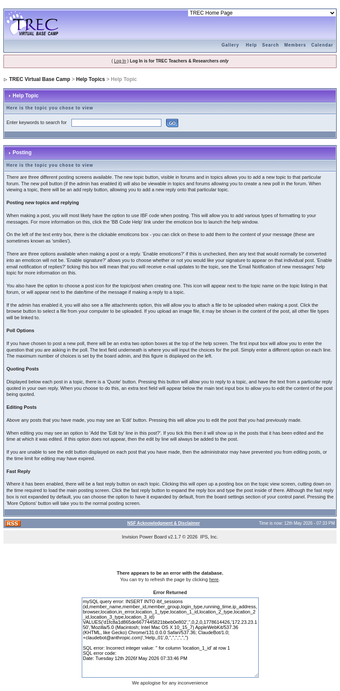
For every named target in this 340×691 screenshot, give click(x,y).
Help (251, 45)
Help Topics (90, 79)
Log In (120, 61)
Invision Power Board (144, 536)
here (214, 579)
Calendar (322, 45)
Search (270, 45)
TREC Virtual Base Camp (39, 79)
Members (295, 45)
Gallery (230, 45)
